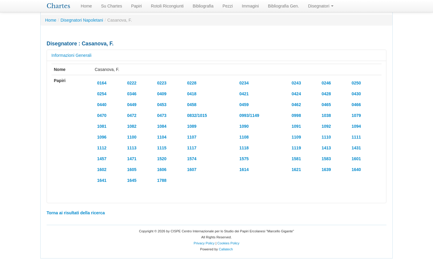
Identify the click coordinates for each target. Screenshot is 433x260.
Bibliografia (203, 6)
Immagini (250, 6)
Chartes (58, 6)
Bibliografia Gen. (283, 6)
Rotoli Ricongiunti (167, 6)
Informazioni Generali (71, 55)
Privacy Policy (204, 243)
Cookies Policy (228, 243)
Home (86, 6)
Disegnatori (321, 6)
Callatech (226, 249)
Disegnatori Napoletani (81, 20)
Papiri (136, 6)
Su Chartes (111, 6)
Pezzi (228, 6)
